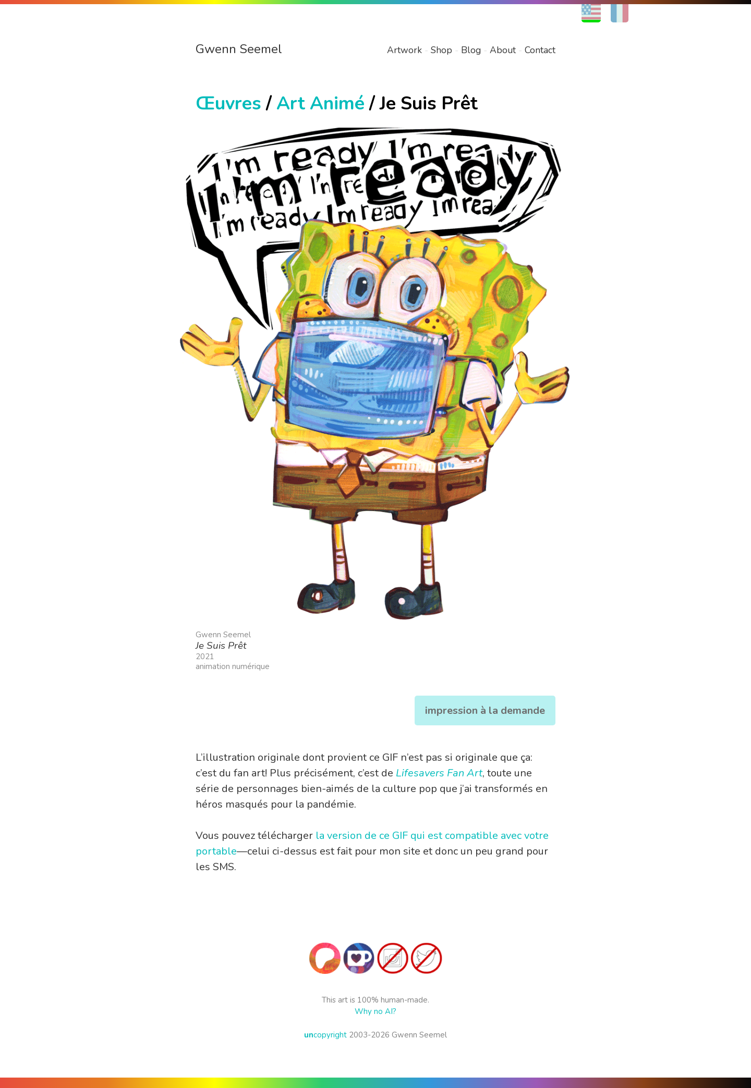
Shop (441, 50)
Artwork (404, 50)
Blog (471, 50)
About (503, 50)
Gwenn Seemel (239, 49)
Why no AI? (375, 1011)
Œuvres (228, 103)
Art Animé (320, 103)
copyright (325, 1035)
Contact (540, 50)
